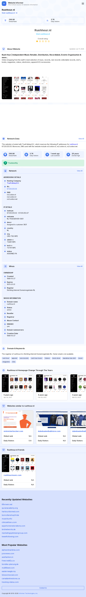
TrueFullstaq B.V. (13, 183)
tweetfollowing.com (10, 536)
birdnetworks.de (8, 529)
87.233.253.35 (12, 189)
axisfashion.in (7, 557)
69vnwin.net (7, 504)
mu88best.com (8, 568)
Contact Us (43, 588)
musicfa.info (7, 519)
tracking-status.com (10, 582)
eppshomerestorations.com (13, 526)
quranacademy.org (10, 508)
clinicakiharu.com (9, 522)
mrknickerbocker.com (13, 431)
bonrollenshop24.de (10, 515)
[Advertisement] (43, 70)
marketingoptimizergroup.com (14, 533)
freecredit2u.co (8, 561)
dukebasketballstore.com (49, 431)
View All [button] (81, 139)
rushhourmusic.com (12, 475)
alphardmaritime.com (11, 550)
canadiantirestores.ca (11, 578)
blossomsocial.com (10, 575)
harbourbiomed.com (10, 511)
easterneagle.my (9, 571)
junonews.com (8, 553)
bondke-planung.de (10, 564)
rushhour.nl (74, 144)
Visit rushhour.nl (9, 13)
